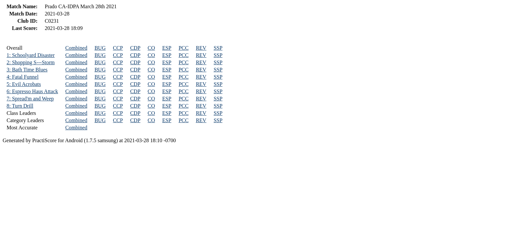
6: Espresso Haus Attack (32, 91)
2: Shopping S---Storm (31, 62)
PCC (184, 48)
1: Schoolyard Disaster (31, 55)
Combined (76, 48)
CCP (118, 48)
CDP (135, 48)
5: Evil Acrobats (24, 84)
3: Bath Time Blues (27, 69)
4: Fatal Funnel (23, 77)
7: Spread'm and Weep (30, 98)
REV (201, 48)
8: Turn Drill (20, 106)
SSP (218, 48)
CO (151, 48)
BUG (100, 48)
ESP (166, 48)
